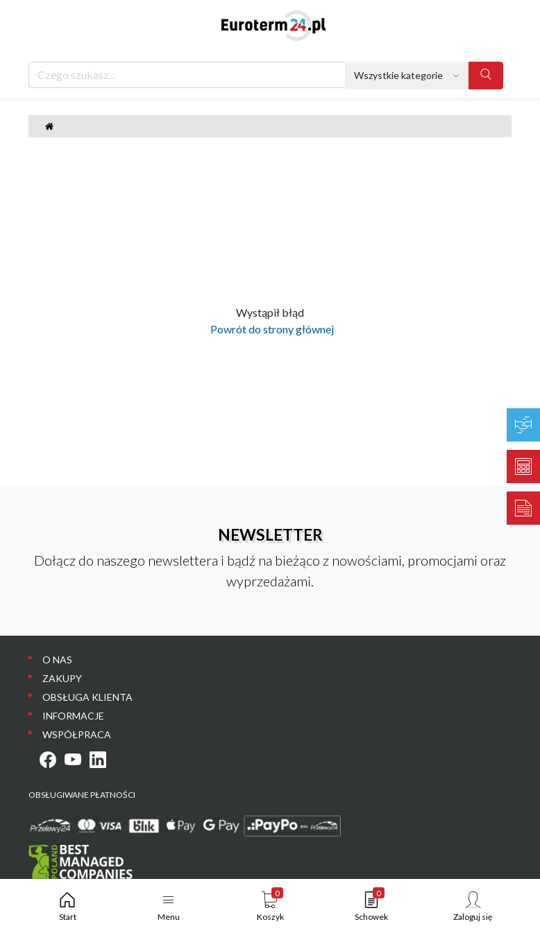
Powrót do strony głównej (270, 328)
